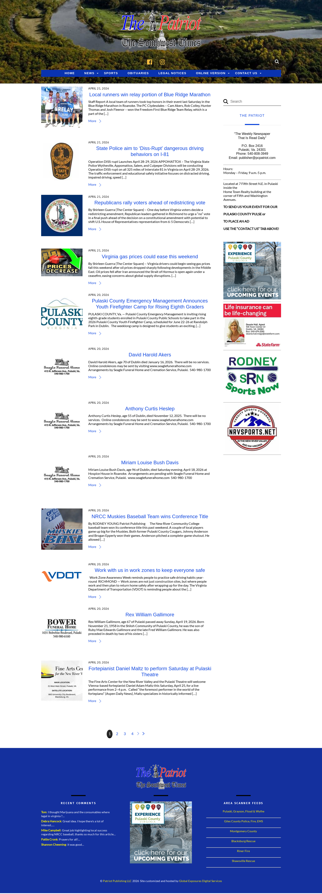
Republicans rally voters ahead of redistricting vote (150, 203)
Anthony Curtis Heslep (150, 409)
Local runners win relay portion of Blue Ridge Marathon (150, 95)
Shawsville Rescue (243, 861)
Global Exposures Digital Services (200, 881)
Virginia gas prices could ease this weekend (150, 257)
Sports (111, 74)
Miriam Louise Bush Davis (150, 463)
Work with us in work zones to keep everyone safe (150, 571)
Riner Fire (243, 852)
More (93, 122)
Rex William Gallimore (150, 615)
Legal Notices (172, 74)
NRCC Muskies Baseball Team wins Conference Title (150, 517)
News (89, 74)
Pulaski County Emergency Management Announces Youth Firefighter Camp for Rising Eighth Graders (150, 304)
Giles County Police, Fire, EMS (243, 822)
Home (70, 74)
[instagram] (163, 62)
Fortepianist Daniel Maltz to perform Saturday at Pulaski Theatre (150, 672)
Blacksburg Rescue (243, 842)
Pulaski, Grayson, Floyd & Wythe (243, 812)
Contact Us (246, 74)
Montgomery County (243, 832)
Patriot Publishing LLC (117, 881)
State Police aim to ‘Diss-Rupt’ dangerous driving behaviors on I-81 (150, 152)
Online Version (210, 74)
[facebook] (150, 62)
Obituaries (138, 74)
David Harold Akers (150, 355)
